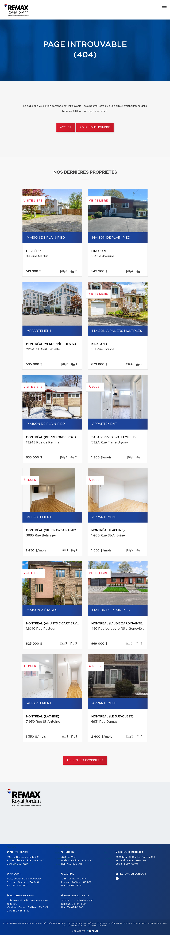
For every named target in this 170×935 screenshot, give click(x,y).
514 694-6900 (75, 907)
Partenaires (62, 847)
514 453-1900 (20, 885)
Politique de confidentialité (137, 923)
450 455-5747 (20, 911)
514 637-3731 (74, 885)
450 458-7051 (75, 864)
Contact (157, 847)
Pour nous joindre (95, 127)
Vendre (108, 847)
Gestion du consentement (92, 926)
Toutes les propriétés (85, 760)
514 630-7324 (20, 864)
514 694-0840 (129, 864)
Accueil (66, 127)
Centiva (92, 931)
